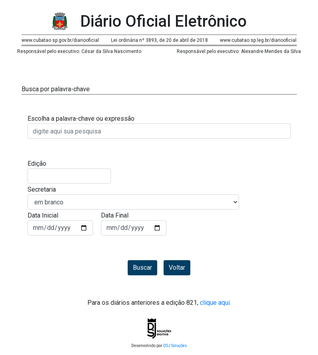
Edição (37, 163)
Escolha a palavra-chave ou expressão (81, 118)
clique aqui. (214, 302)
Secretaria (42, 189)
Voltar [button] (177, 267)
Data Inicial (43, 215)
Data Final (114, 215)
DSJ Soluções (175, 345)
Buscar (142, 267)
